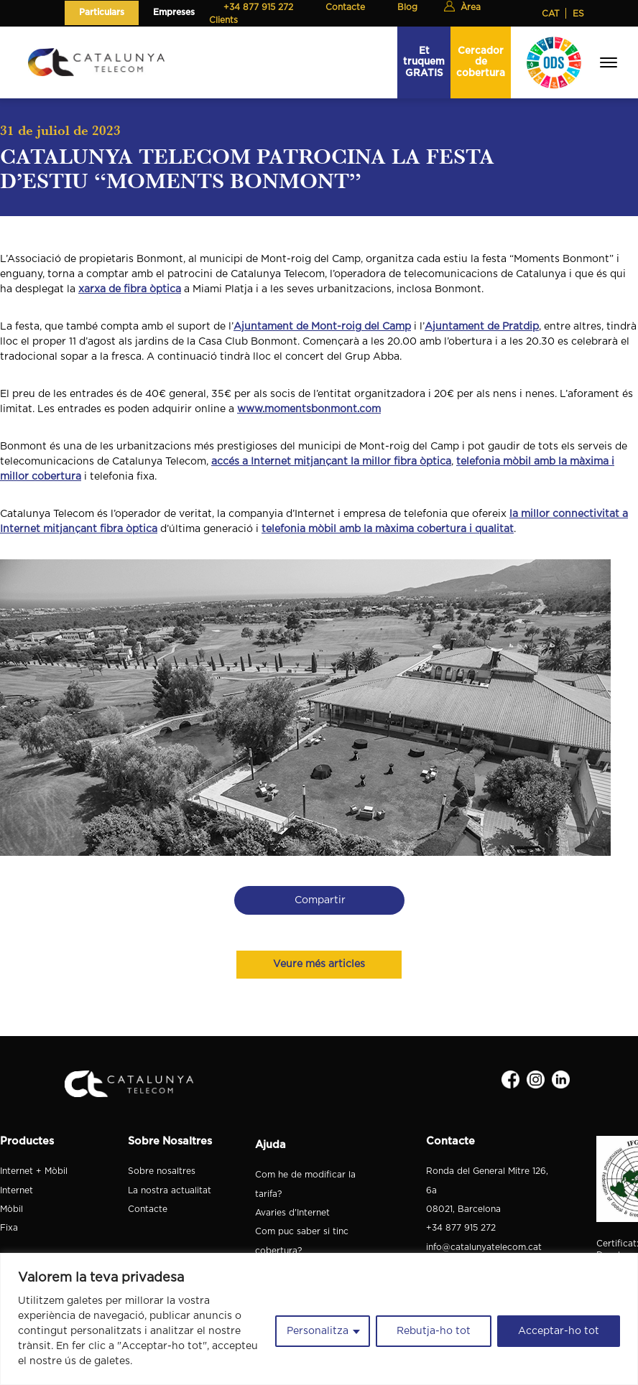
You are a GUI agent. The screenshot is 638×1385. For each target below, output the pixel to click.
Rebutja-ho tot (434, 1331)
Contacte (147, 1209)
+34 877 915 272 (461, 1227)
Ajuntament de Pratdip (482, 327)
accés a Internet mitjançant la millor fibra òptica (331, 462)
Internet (16, 1190)
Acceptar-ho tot (558, 1331)
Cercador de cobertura (480, 62)
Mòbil (11, 1209)
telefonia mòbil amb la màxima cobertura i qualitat (388, 529)
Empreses (174, 12)
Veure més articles (319, 964)
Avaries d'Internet (292, 1212)
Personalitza (317, 1331)
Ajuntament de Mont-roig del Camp (322, 327)
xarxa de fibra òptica (129, 289)
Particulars (101, 12)
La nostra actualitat (169, 1190)
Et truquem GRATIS (424, 62)
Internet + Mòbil (34, 1171)
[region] (319, 1319)
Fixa (9, 1227)
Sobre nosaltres (161, 1171)
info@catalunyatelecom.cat (484, 1247)
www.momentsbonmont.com (309, 409)
